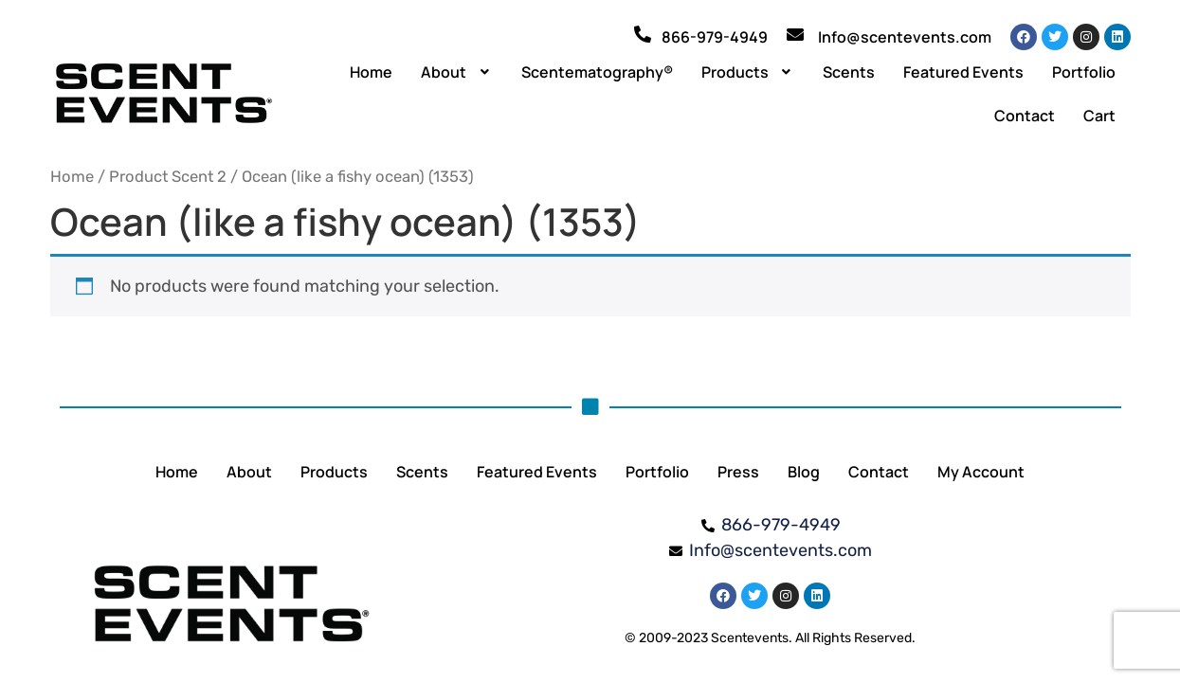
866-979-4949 (715, 37)
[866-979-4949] (642, 34)
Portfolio (1084, 72)
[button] (457, 72)
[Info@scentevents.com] (795, 34)
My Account (981, 471)
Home (371, 72)
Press (738, 471)
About (457, 72)
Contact (1024, 115)
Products (748, 72)
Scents (849, 72)
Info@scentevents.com (904, 37)
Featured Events (963, 72)
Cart (1099, 115)
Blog (804, 471)
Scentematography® (597, 72)
